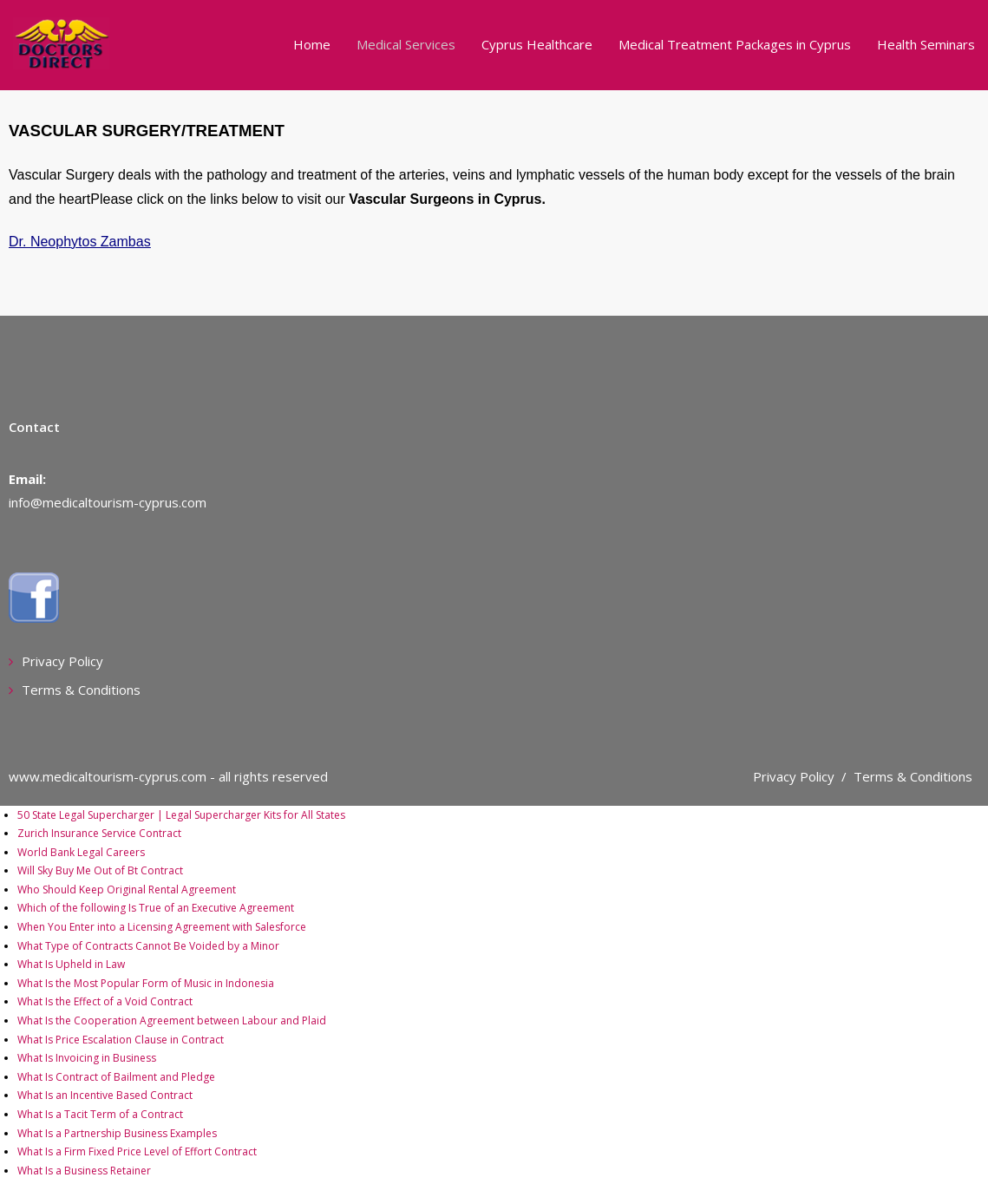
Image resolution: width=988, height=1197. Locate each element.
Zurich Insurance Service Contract (99, 833)
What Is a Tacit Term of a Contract (100, 1114)
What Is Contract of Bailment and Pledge (116, 1076)
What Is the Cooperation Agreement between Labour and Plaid (171, 1020)
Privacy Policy (62, 661)
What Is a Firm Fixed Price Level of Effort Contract (137, 1151)
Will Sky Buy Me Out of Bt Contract (100, 870)
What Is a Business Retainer (84, 1170)
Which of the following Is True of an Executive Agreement (155, 907)
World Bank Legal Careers (81, 852)
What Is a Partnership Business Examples (117, 1133)
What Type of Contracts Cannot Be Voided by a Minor (148, 946)
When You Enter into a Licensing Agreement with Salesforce (161, 926)
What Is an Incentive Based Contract (105, 1095)
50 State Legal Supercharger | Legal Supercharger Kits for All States (181, 815)
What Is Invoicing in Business (86, 1057)
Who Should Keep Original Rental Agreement (126, 889)
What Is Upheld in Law (71, 964)
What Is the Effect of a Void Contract (105, 1001)
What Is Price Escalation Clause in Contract (120, 1039)
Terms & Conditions (81, 689)
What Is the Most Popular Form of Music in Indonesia (145, 983)
